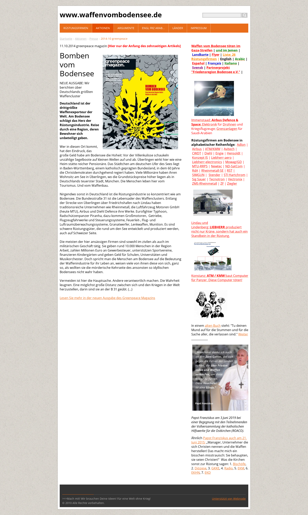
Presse (93, 38)
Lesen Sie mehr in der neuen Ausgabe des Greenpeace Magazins (107, 298)
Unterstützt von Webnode (229, 498)
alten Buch (213, 325)
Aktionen (81, 38)
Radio (228, 468)
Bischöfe (239, 464)
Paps (206, 438)
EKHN (195, 472)
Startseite (66, 38)
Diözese (200, 468)
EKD (208, 472)
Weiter (243, 334)
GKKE (215, 468)
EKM (241, 468)
